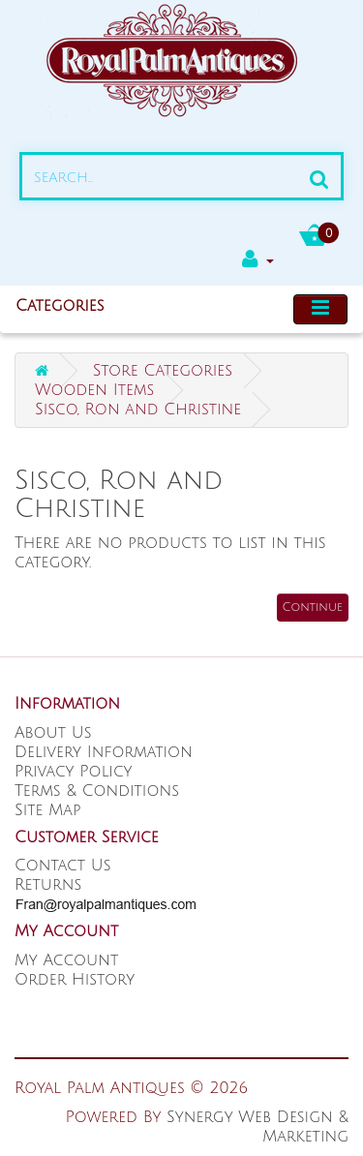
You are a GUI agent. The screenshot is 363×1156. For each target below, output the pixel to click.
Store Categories (162, 371)
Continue (313, 607)
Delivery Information (104, 752)
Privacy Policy (74, 771)
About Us (53, 733)
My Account (66, 960)
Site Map (47, 810)
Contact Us (63, 865)
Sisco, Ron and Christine (138, 409)
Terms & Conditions (97, 791)
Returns (48, 885)
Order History (75, 980)
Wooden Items (94, 390)
